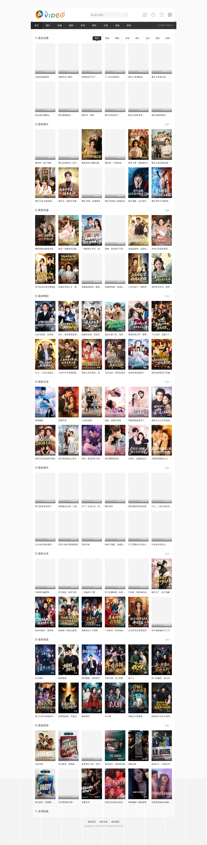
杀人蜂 (108, 716)
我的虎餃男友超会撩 (137, 506)
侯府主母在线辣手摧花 (45, 458)
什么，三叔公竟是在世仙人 (47, 373)
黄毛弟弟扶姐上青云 (67, 458)
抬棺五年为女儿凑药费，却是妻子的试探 (170, 716)
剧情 (129, 25)
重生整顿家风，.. (66, 115)
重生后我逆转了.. (112, 115)
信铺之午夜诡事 (135, 716)
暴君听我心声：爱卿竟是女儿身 (142, 334)
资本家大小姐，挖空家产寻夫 (95, 764)
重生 (48, 25)
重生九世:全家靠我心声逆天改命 (49, 201)
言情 (83, 25)
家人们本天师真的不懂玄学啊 (48, 716)
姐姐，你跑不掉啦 (113, 420)
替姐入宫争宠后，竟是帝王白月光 (97, 373)
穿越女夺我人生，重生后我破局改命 (74, 287)
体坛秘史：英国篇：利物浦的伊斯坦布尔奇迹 (78, 764)
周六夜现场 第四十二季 (45, 506)
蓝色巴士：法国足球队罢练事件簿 (167, 764)
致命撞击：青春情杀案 (115, 764)
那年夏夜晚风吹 (112, 458)
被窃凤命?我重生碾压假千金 (94, 163)
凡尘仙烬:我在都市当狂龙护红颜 (49, 544)
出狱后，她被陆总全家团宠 (140, 458)
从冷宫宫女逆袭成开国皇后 (140, 630)
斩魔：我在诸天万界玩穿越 (117, 249)
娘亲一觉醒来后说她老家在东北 (72, 249)
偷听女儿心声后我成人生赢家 (165, 420)
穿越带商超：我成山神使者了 (118, 287)
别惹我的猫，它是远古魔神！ (71, 716)
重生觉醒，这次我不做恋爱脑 (141, 201)
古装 (106, 25)
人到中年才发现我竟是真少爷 (71, 373)
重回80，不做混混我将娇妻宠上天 (120, 163)
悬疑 (117, 25)
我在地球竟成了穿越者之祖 (164, 373)
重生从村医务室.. (136, 115)
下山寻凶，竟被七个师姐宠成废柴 (167, 334)
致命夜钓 (86, 716)
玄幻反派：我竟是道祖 (115, 373)
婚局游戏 (62, 678)
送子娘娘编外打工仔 (161, 630)
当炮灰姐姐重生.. (42, 77)
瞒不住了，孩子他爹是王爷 (164, 592)
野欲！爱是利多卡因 (91, 458)
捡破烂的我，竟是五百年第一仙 (96, 334)
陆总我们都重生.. (42, 115)
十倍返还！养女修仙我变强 (117, 630)
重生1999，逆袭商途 (91, 201)
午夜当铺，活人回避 (114, 678)
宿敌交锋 (132, 764)
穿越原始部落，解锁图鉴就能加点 (97, 287)
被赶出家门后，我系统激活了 (118, 334)
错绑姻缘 (39, 420)
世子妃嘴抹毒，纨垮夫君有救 (118, 592)
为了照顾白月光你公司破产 (140, 544)
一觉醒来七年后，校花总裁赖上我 (97, 249)
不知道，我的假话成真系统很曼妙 (143, 592)
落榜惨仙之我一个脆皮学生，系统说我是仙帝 (78, 506)
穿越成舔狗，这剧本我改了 (140, 249)
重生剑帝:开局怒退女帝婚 (163, 201)
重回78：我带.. (88, 115)
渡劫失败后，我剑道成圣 (46, 630)
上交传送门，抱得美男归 (139, 287)
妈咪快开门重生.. (66, 77)
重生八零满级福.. (136, 77)
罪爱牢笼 (62, 420)
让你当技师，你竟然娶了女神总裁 (50, 334)
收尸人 (131, 678)
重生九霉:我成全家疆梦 (162, 163)
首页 (36, 25)
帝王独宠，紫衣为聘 (67, 592)
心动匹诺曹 (87, 420)
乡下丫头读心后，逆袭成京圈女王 (97, 506)
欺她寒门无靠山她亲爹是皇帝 (71, 630)
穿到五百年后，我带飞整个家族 (166, 287)
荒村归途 (86, 544)
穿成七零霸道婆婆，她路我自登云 (167, 249)
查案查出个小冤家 (90, 630)
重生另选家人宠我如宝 (115, 201)
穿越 (59, 25)
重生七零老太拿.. (159, 77)
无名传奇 (39, 764)
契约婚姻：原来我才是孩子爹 (95, 678)
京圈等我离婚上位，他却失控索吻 (167, 458)
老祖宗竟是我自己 (136, 373)
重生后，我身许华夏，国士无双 (72, 201)
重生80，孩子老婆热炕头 (46, 163)
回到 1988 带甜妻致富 (68, 544)
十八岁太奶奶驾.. (112, 77)
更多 (168, 124)
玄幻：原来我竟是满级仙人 (70, 334)
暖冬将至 (109, 506)
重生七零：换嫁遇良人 (138, 163)
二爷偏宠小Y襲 (88, 592)
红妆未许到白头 (159, 544)
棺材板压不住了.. (89, 77)
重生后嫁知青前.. (159, 115)
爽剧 (71, 25)
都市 (94, 25)
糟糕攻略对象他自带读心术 (47, 249)
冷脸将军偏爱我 (42, 592)
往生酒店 (39, 678)
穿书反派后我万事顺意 (45, 287)
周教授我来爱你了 (136, 420)
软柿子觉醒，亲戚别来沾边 (117, 544)
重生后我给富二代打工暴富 (70, 163)
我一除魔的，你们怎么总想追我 (166, 678)
